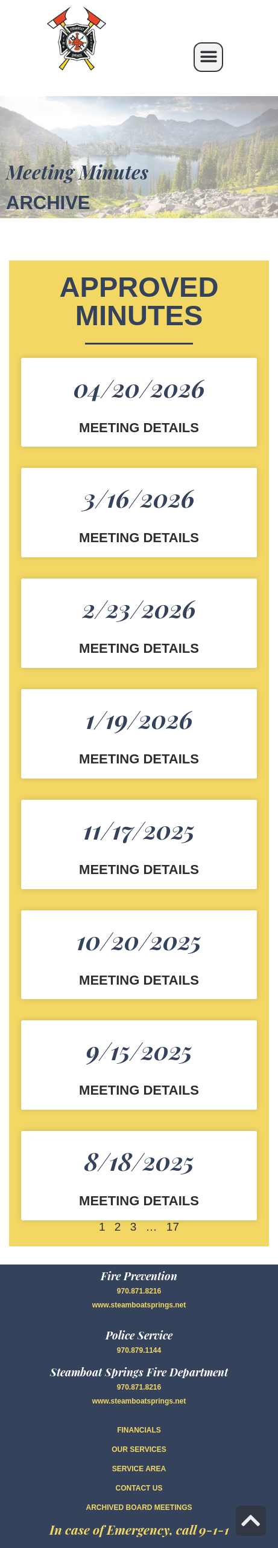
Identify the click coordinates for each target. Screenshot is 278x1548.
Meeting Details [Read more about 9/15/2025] (139, 1091)
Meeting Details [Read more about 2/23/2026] (139, 649)
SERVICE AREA (139, 1469)
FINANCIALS (139, 1430)
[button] (208, 57)
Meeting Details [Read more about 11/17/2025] (139, 870)
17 (172, 1226)
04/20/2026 (139, 388)
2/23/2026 (139, 608)
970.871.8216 (139, 1291)
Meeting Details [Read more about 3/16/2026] (139, 538)
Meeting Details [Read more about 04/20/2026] (139, 428)
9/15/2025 (139, 1050)
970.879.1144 (139, 1350)
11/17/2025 (139, 830)
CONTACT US (139, 1488)
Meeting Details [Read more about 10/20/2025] (139, 981)
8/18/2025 (139, 1161)
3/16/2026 (139, 498)
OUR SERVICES (139, 1449)
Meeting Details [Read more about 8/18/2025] (139, 1201)
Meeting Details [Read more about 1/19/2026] (139, 759)
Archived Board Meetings (139, 1507)
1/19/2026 (139, 719)
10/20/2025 (139, 940)
